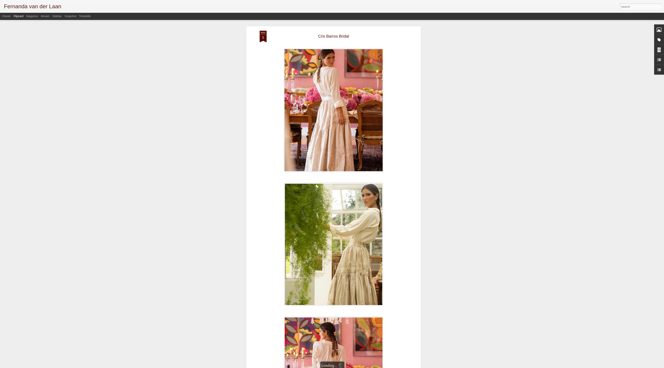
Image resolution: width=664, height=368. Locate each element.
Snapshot (70, 16)
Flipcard (18, 16)
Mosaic (45, 16)
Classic (6, 16)
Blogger (391, 366)
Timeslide (85, 16)
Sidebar (57, 16)
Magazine (32, 16)
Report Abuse (403, 366)
